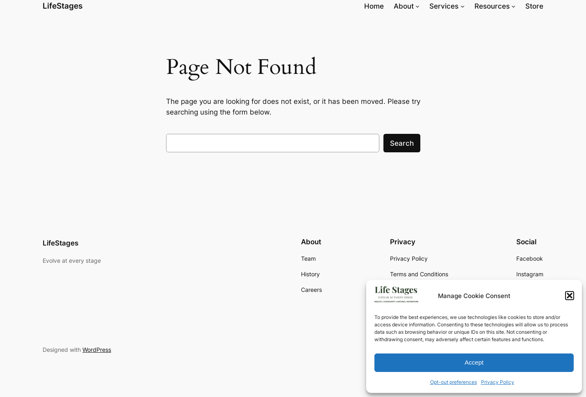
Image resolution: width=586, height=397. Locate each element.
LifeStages (62, 6)
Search (402, 143)
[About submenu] (417, 6)
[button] (569, 295)
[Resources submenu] (513, 6)
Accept (474, 362)
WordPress (96, 349)
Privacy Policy (497, 382)
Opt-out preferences (453, 382)
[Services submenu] (463, 6)
